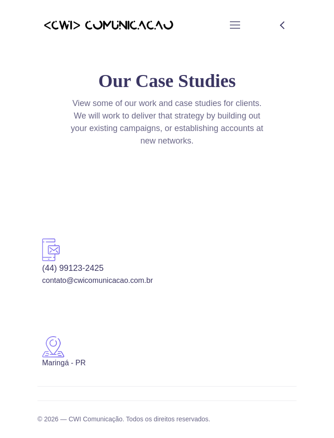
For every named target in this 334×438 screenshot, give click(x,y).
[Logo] (108, 25)
